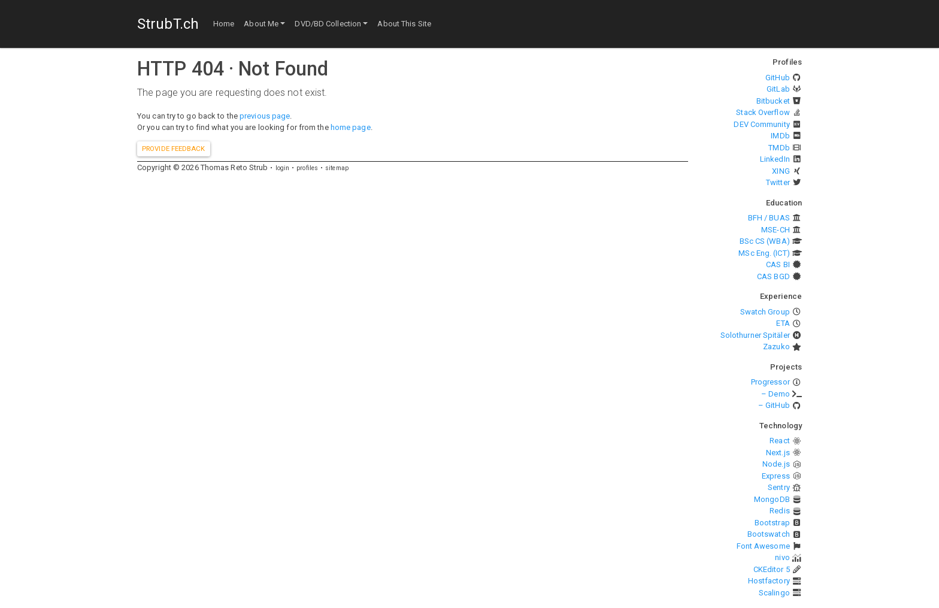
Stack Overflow (762, 112)
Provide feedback (173, 148)
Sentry (779, 487)
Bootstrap (772, 522)
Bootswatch (768, 534)
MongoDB (772, 499)
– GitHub (774, 405)
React (780, 440)
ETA (782, 323)
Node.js (776, 463)
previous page (265, 115)
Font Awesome (763, 546)
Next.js (778, 452)
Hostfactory (769, 580)
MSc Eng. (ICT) (763, 253)
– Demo (775, 393)
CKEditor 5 (771, 569)
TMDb (778, 147)
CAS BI (778, 264)
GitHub (777, 77)
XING (780, 171)
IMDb (780, 135)
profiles (307, 168)
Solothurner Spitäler (755, 335)
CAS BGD (773, 276)
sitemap (337, 168)
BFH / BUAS (769, 217)
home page (351, 127)
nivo (782, 557)
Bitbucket (773, 100)
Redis (780, 510)
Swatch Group (765, 311)
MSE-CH (775, 229)
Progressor (770, 381)
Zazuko (776, 346)
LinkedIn (775, 159)
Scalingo (774, 592)
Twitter (778, 182)
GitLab (778, 88)
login (282, 168)
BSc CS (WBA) (765, 241)
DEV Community (761, 124)
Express (776, 475)
